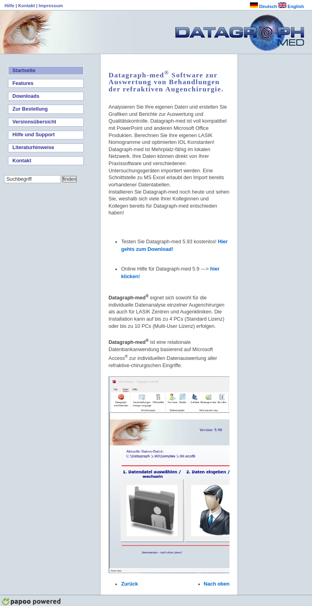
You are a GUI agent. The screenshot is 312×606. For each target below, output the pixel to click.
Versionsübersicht (34, 122)
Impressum (51, 5)
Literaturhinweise (33, 147)
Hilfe (10, 5)
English (291, 6)
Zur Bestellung (30, 109)
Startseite (23, 70)
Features (23, 83)
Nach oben (216, 584)
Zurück (129, 584)
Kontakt (27, 5)
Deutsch (263, 6)
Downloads (25, 96)
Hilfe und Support (33, 134)
